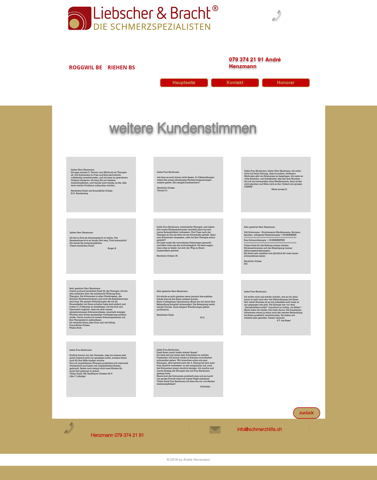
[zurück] (306, 413)
